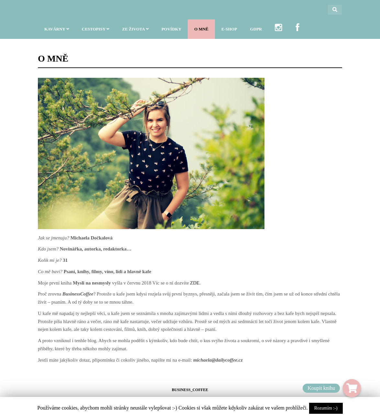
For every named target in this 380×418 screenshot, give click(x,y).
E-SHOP (229, 33)
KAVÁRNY (56, 33)
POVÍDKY (171, 33)
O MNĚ (201, 33)
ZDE (194, 282)
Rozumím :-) (326, 408)
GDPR (255, 33)
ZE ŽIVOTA (135, 33)
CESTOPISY (95, 33)
